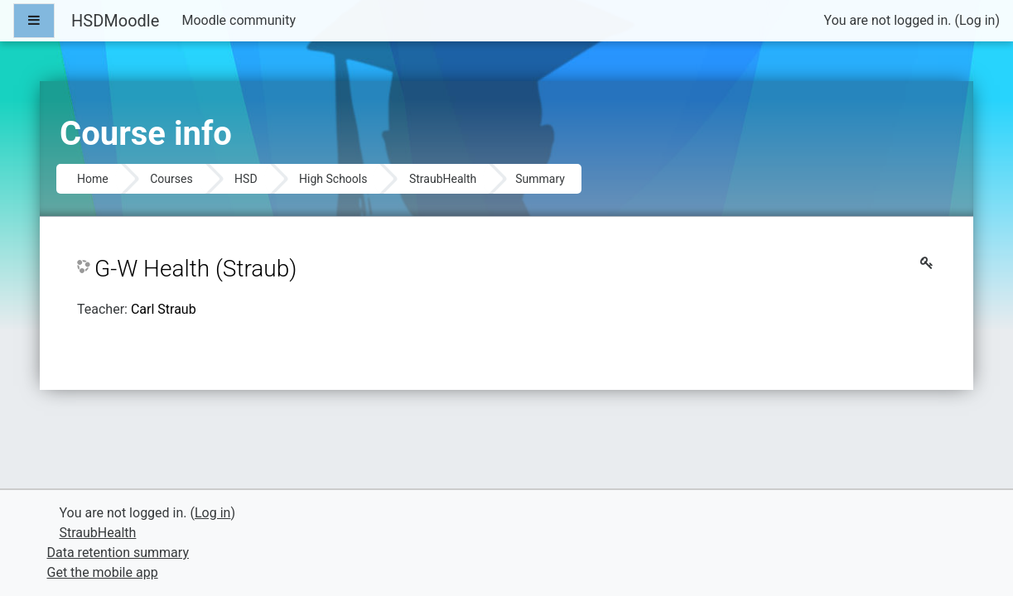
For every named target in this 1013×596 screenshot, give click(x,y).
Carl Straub (163, 309)
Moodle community (238, 20)
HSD (246, 178)
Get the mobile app (102, 572)
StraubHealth (442, 178)
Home (93, 178)
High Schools (333, 178)
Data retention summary (118, 552)
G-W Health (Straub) (195, 268)
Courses (171, 178)
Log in (977, 20)
